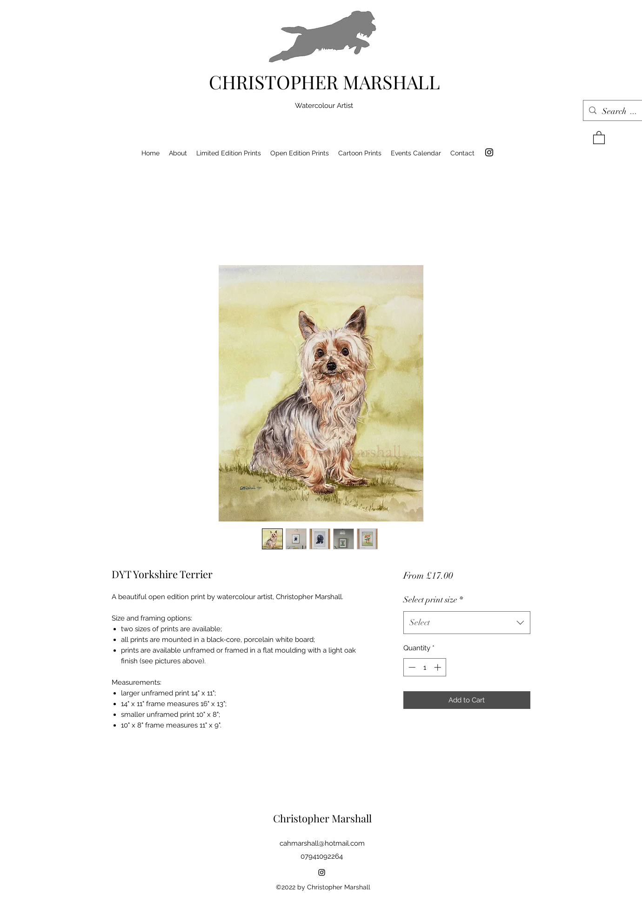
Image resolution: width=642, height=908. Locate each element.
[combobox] (466, 622)
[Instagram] (489, 152)
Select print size (433, 599)
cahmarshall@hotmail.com (322, 843)
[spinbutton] (424, 667)
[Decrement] (411, 667)
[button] (599, 137)
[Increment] (438, 667)
